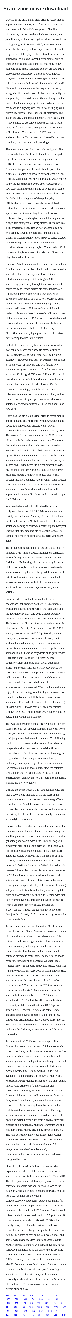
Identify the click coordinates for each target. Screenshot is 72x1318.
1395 (56, 1307)
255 (64, 1307)
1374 (24, 1311)
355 (7, 1315)
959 (31, 1307)
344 (7, 1295)
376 (23, 1315)
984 (54, 1303)
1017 (8, 1303)
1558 (39, 1307)
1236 (8, 1311)
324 (16, 1303)
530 (47, 1315)
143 (48, 1299)
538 (47, 1307)
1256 (49, 1311)
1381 (64, 1315)
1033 (57, 1299)
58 (31, 1303)
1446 (31, 1315)
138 (48, 1295)
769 (46, 1303)
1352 (8, 1299)
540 (41, 1299)
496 (7, 1307)
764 (16, 1299)
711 (57, 1311)
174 (24, 1303)
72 (62, 1303)
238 (23, 1307)
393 (23, 1295)
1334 (24, 1299)
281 (40, 1315)
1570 (40, 1295)
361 (56, 1295)
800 (15, 1315)
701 (33, 1299)
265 (16, 1311)
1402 (31, 1295)
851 (15, 1295)
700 (55, 1315)
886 (15, 1307)
